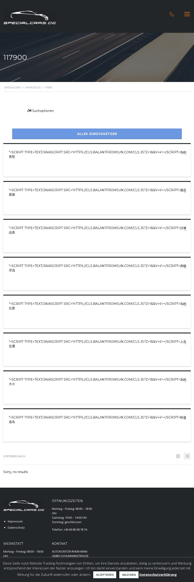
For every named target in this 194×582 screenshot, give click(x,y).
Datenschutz (16, 527)
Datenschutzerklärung (158, 574)
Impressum (15, 521)
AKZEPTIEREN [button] (105, 575)
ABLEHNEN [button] (129, 575)
